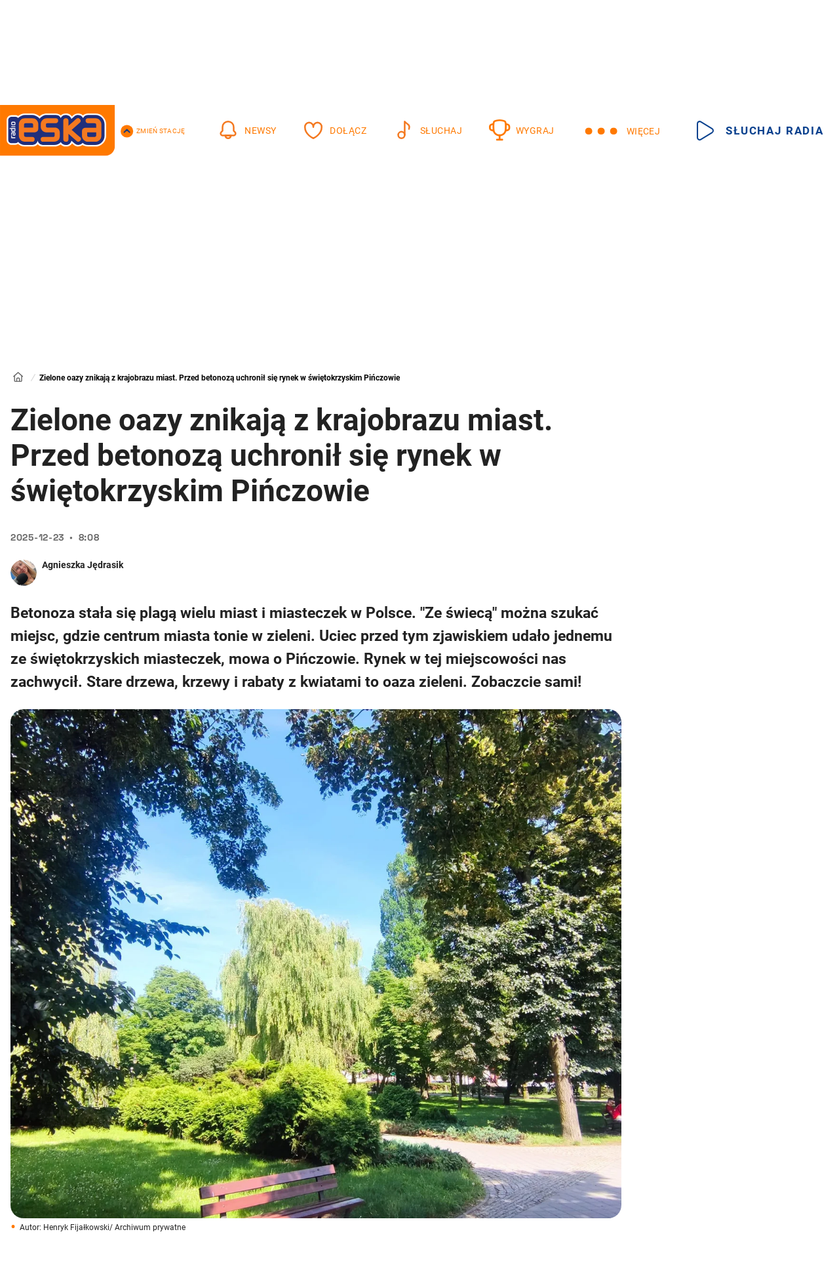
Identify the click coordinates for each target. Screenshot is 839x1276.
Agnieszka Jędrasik (82, 565)
